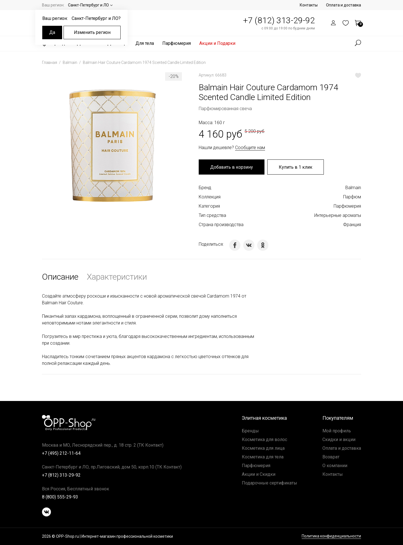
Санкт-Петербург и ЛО (88, 5)
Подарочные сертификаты (269, 483)
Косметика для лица (263, 448)
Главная (50, 62)
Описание (60, 277)
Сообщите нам (250, 147)
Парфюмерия (176, 43)
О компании (334, 465)
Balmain (70, 62)
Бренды (250, 430)
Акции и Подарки (217, 43)
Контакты (309, 5)
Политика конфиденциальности (331, 536)
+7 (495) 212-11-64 (61, 453)
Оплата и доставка (343, 5)
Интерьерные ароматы (337, 215)
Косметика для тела (262, 457)
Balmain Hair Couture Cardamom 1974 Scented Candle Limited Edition (144, 62)
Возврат (330, 457)
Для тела (144, 43)
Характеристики (117, 277)
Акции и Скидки (258, 474)
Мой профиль (336, 430)
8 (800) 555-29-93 (60, 497)
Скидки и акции (338, 439)
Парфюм (352, 197)
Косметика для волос (264, 439)
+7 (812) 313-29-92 (279, 20)
